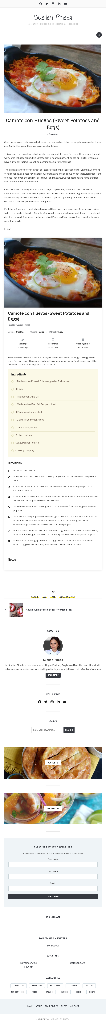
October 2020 (77, 963)
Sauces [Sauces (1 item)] (64, 992)
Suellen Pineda (53, 17)
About (39, 1006)
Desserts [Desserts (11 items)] (72, 985)
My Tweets (53, 945)
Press (64, 1006)
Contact (74, 1006)
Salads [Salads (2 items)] (49, 992)
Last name (53, 871)
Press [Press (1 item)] (34, 992)
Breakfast (54, 134)
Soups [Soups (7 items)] (92, 992)
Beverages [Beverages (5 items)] (37, 985)
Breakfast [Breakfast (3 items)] (55, 985)
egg (44, 597)
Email (53, 883)
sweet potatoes (67, 597)
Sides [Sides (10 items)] (78, 992)
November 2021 (28, 963)
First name (53, 859)
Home (29, 1006)
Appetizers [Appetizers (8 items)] (18, 985)
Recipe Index (51, 1006)
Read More (53, 675)
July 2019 (28, 967)
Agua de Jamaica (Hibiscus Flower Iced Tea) (49, 609)
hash (53, 597)
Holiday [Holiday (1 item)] (89, 985)
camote (34, 597)
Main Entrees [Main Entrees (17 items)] (17, 992)
